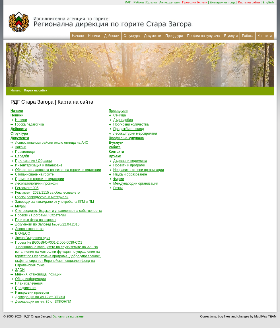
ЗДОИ (19, 270)
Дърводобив (123, 120)
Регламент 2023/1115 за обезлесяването (47, 193)
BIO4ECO (22, 233)
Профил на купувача (203, 36)
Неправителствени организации (138, 170)
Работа (138, 2)
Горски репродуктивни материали (41, 197)
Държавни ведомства (130, 161)
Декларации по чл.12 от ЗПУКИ (40, 297)
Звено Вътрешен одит (32, 238)
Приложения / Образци (33, 161)
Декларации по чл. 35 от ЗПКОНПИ (43, 302)
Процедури (174, 36)
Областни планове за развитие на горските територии (58, 170)
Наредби (22, 156)
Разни (118, 188)
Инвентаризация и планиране (38, 165)
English (268, 2)
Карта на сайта (249, 2)
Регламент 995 (26, 188)
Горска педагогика (29, 124)
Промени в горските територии (39, 179)
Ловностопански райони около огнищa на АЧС (51, 143)
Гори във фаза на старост (35, 220)
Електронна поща (223, 2)
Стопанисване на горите (34, 174)
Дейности (111, 36)
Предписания (25, 288)
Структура (131, 36)
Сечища (119, 115)
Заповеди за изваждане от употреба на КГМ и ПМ (54, 202)
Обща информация (30, 279)
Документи (152, 36)
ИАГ (128, 2)
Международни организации (135, 183)
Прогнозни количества (131, 124)
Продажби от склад (128, 129)
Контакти (265, 36)
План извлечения (29, 283)
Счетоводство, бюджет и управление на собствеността (58, 211)
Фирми (118, 179)
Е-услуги (231, 36)
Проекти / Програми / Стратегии (40, 215)
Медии (20, 206)
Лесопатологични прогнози (36, 183)
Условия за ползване (68, 316)
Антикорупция (169, 2)
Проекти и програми (129, 165)
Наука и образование (130, 174)
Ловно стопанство (29, 229)
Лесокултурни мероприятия (135, 133)
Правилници (25, 152)
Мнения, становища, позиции (38, 274)
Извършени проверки (32, 292)
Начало (78, 36)
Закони (20, 147)
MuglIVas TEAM (265, 316)
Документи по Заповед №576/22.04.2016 (47, 224)
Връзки (151, 2)
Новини (94, 36)
